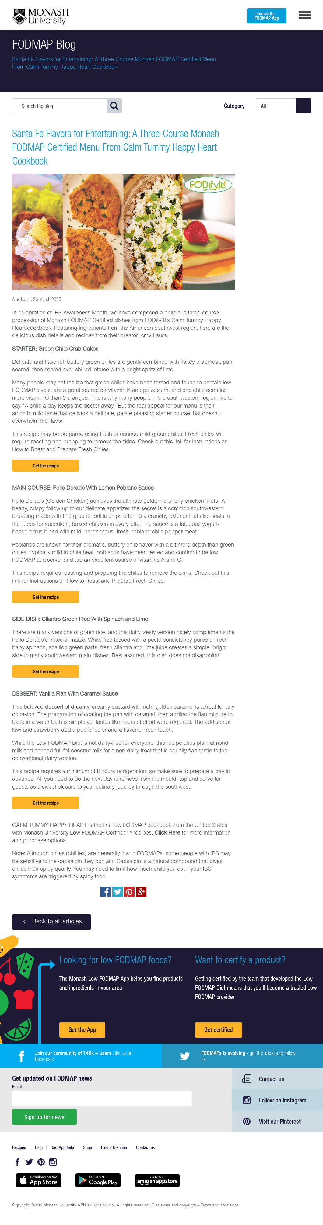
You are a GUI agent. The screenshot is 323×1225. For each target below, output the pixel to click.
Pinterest (41, 1162)
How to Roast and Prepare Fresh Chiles (60, 450)
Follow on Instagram (283, 1100)
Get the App (82, 1029)
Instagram (53, 1162)
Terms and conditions (220, 1206)
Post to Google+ (141, 892)
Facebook (17, 1162)
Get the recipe (46, 465)
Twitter (29, 1162)
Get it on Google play (98, 1180)
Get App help (63, 1147)
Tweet (117, 892)
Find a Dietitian (114, 1147)
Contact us (271, 1079)
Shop (87, 1147)
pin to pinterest (129, 892)
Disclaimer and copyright (174, 1206)
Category (234, 105)
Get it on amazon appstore (157, 1180)
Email (17, 1086)
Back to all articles (51, 921)
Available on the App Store (38, 1180)
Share (105, 892)
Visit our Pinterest (280, 1121)
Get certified (218, 1029)
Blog (39, 1147)
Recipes (19, 1147)
